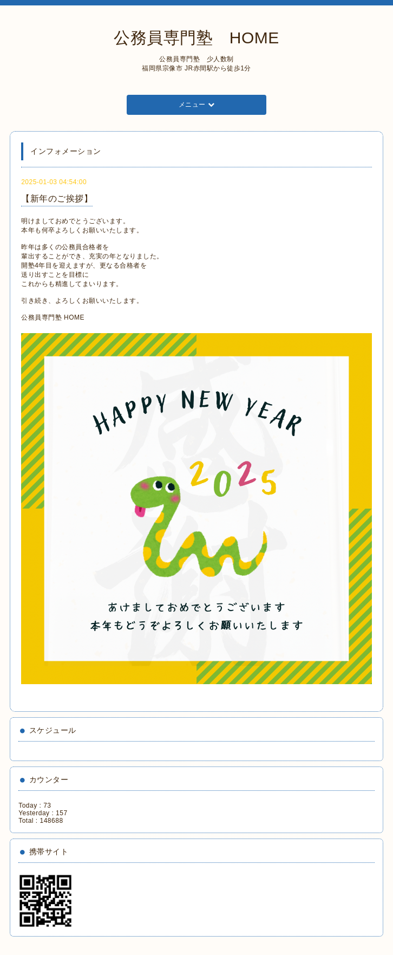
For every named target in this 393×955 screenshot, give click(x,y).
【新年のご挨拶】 (57, 198)
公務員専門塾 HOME (196, 38)
